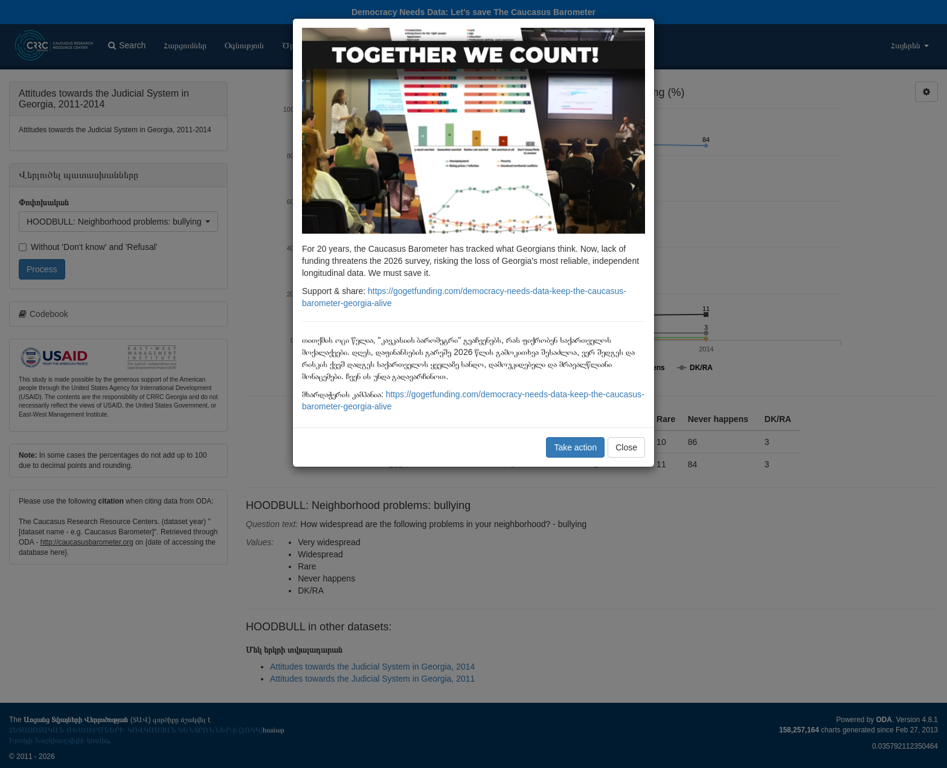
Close (626, 447)
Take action (575, 447)
